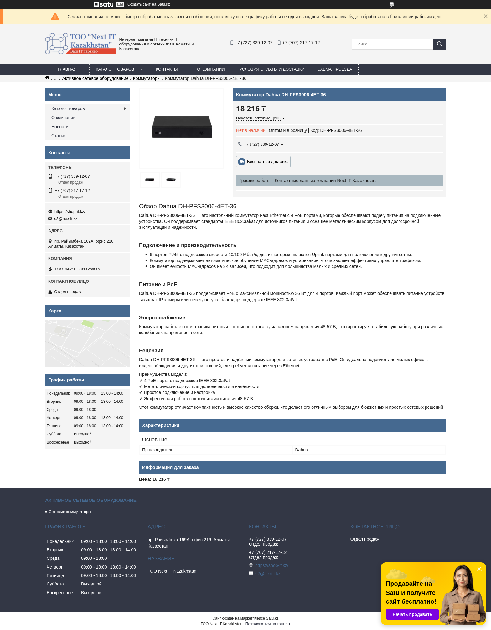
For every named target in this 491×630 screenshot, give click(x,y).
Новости (59, 126)
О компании (211, 69)
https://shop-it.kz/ (69, 211)
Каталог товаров (115, 69)
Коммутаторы (147, 78)
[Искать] (439, 44)
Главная (67, 69)
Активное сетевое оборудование (95, 78)
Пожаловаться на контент (268, 624)
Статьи (58, 135)
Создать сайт (139, 4)
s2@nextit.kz (66, 218)
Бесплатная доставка (268, 161)
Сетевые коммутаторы (70, 511)
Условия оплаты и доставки (272, 69)
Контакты (167, 69)
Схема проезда (335, 69)
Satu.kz (272, 618)
